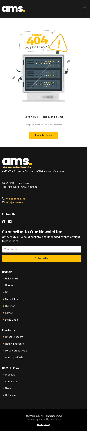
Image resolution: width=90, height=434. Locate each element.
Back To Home (43, 135)
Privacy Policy (43, 424)
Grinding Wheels (14, 357)
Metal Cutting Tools (16, 350)
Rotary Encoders (14, 343)
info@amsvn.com (15, 202)
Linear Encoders (14, 337)
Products (10, 374)
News (8, 388)
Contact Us (11, 381)
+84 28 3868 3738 (15, 198)
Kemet (9, 313)
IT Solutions (11, 395)
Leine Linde (11, 319)
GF (6, 292)
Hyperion (10, 306)
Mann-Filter (11, 299)
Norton (9, 285)
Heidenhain (11, 278)
